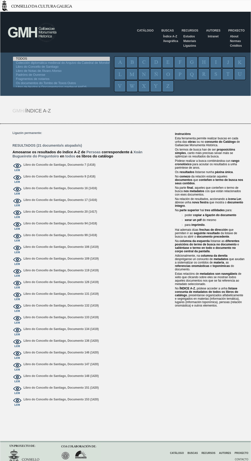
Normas (235, 41)
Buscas (167, 30)
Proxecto (236, 30)
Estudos (189, 36)
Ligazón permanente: (27, 133)
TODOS (61, 59)
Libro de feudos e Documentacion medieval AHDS (61, 87)
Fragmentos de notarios (61, 79)
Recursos (190, 30)
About (234, 36)
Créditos (236, 45)
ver (17, 167)
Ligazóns (189, 45)
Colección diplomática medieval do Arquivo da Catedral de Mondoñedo (61, 63)
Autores (213, 30)
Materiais (189, 41)
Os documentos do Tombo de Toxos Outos (61, 83)
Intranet (213, 36)
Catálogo (145, 30)
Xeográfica (170, 41)
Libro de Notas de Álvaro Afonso (61, 71)
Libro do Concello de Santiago (61, 67)
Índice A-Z (170, 36)
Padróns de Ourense (61, 75)
